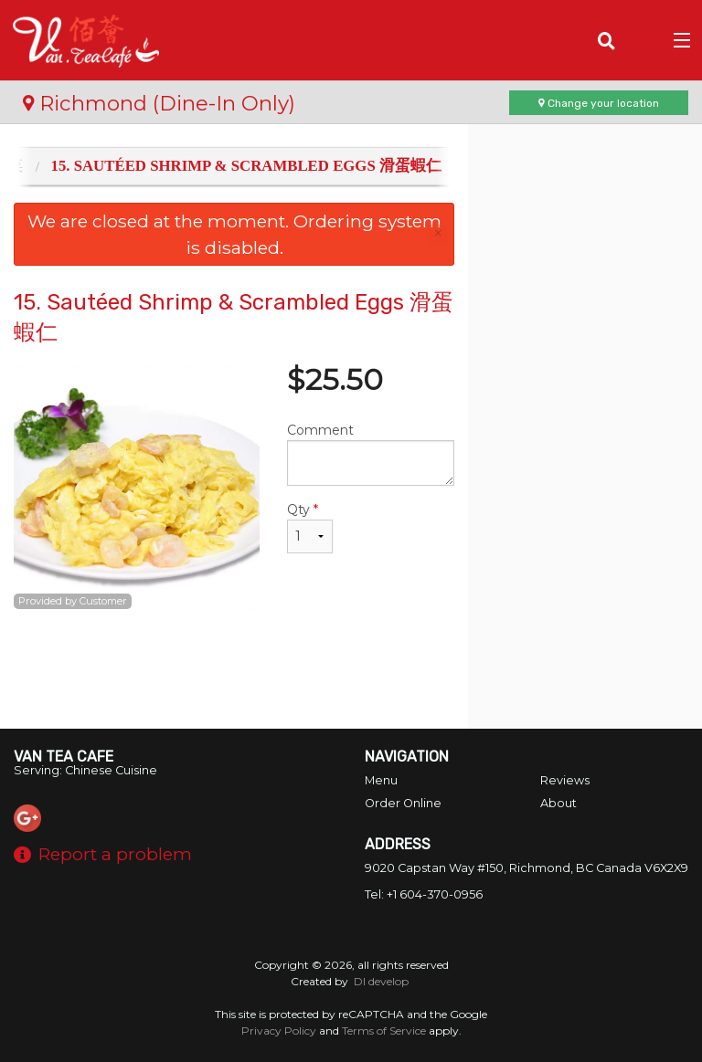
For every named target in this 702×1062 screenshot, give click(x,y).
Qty (310, 527)
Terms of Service (384, 1030)
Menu (381, 780)
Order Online (403, 803)
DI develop (381, 981)
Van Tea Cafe (63, 756)
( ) (643, 40)
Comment (370, 454)
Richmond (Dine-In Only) (159, 103)
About (558, 803)
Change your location (598, 103)
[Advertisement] (234, 669)
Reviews (565, 780)
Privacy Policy (278, 1030)
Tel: (424, 894)
